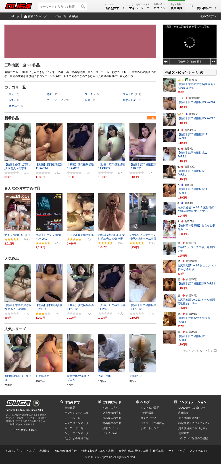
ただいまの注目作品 (77, 438)
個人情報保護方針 (189, 418)
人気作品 (11, 259)
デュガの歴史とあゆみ (23, 430)
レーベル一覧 (73, 418)
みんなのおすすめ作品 (22, 188)
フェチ (89, 94)
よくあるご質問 (149, 407)
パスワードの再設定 (152, 423)
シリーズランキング (77, 433)
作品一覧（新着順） (67, 16)
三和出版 (13, 16)
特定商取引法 (194, 423)
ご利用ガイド (111, 402)
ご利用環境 (147, 412)
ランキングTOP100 (76, 412)
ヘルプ (145, 402)
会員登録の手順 (111, 412)
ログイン (159, 8)
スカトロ (128, 94)
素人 (11, 94)
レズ (87, 100)
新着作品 (11, 118)
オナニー (14, 105)
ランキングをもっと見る (198, 350)
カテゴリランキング (77, 423)
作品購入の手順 (111, 418)
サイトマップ (177, 450)
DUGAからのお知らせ (191, 407)
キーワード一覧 (74, 428)
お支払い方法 (148, 418)
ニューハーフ (55, 100)
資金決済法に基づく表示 (133, 450)
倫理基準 (183, 433)
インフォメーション (192, 402)
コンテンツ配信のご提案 (193, 438)
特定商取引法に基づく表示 (97, 450)
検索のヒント (110, 428)
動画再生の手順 (111, 423)
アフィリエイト (199, 450)
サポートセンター (151, 428)
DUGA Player (110, 433)
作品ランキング (37, 16)
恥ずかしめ (129, 100)
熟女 (49, 94)
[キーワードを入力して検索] (62, 6)
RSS (152, 118)
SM (11, 100)
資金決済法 (193, 428)
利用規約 (183, 412)
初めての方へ (208, 16)
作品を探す (72, 402)
